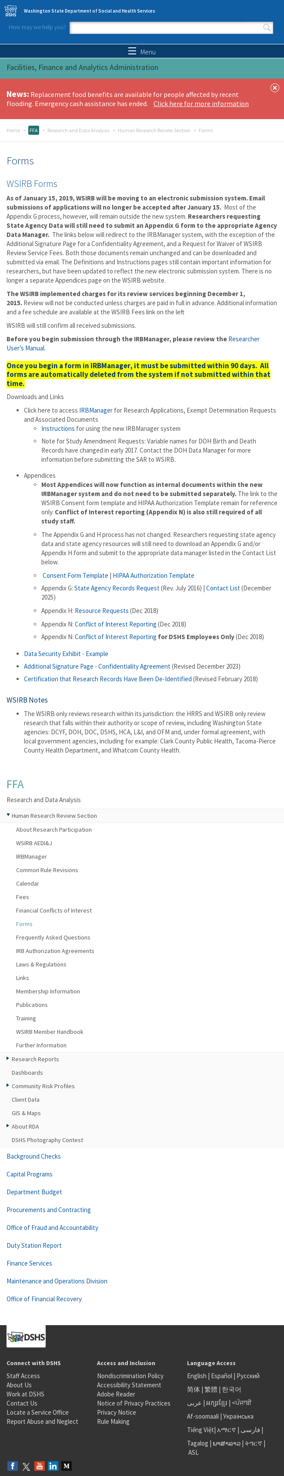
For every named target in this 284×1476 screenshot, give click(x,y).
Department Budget (34, 1192)
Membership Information (48, 991)
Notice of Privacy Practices (133, 1403)
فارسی (249, 1430)
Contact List (223, 588)
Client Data (26, 1099)
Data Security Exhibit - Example (66, 654)
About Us (19, 1385)
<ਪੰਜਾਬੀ (242, 1403)
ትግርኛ (253, 1443)
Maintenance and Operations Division (57, 1281)
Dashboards (27, 1072)
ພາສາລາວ (227, 1443)
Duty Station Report (34, 1245)
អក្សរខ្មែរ (216, 1403)
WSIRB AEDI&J (34, 843)
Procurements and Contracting (49, 1210)
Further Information (41, 1045)
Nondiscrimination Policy (130, 1376)
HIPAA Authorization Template (153, 575)
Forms (24, 924)
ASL (193, 1452)
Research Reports (35, 1059)
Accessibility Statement (129, 1385)
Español (221, 1376)
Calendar (27, 883)
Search (267, 28)
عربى (194, 1403)
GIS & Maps (26, 1113)
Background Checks (34, 1156)
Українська (238, 1416)
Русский (248, 1376)
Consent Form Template (76, 575)
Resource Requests (102, 610)
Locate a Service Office (38, 1412)
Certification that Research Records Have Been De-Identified (108, 679)
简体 (193, 1389)
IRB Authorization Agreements (55, 951)
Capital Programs (30, 1174)
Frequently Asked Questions (53, 937)
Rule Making (113, 1421)
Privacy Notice (116, 1412)
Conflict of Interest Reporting (116, 624)
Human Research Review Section (154, 130)
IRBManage (94, 410)
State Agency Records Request (117, 588)
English (197, 1376)
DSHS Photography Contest (47, 1140)
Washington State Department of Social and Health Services (89, 11)
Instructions (58, 428)
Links (22, 978)
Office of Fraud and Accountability (52, 1227)
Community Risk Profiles (43, 1086)
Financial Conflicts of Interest (54, 910)
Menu (142, 51)
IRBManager (31, 856)
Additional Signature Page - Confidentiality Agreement (98, 666)
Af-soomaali (203, 1416)
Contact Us (22, 1403)
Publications (32, 1005)
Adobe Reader (116, 1394)
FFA (34, 130)
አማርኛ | (228, 1430)
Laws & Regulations (41, 964)
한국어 (231, 1389)
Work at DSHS (25, 1394)
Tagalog (197, 1443)
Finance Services (29, 1263)
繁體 (211, 1389)
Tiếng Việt (200, 1430)
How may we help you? (37, 27)
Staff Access (23, 1376)
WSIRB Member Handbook (50, 1032)
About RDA (25, 1126)
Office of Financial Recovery (44, 1299)
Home (13, 130)
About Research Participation (54, 829)
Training (26, 1018)
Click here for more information (201, 103)
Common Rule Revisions (47, 870)
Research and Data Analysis (78, 130)
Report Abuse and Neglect (42, 1421)
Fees (22, 897)
